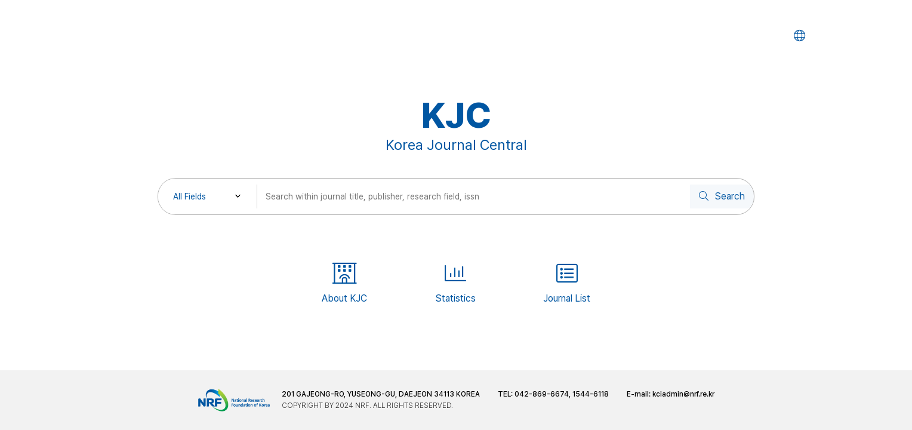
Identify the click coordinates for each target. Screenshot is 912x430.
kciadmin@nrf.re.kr (683, 394)
